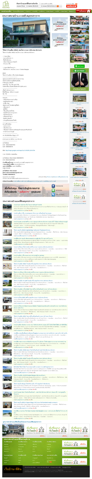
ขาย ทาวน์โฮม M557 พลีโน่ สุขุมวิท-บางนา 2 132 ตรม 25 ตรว (31, 297)
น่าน (34, 449)
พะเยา (34, 451)
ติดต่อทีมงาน (50, 458)
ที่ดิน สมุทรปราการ (20, 244)
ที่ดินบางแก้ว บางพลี (51, 181)
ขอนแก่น (49, 446)
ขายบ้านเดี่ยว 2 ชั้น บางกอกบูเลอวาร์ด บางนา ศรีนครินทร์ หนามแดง (32, 213)
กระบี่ (19, 458)
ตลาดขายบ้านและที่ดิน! (30, 471)
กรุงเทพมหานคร (22, 444)
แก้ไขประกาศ (49, 176)
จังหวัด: (30, 6)
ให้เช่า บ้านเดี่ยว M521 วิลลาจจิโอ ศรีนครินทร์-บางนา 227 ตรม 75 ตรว (33, 316)
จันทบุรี (5, 458)
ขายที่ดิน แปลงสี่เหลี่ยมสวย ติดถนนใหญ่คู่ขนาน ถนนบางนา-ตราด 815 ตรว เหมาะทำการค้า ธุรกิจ (40, 333)
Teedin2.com (60, 470)
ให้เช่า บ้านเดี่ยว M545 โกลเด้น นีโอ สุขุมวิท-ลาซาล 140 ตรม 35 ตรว (33, 358)
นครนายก (20, 451)
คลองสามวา (7, 449)
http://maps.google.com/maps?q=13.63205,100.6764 (20, 150)
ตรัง (19, 462)
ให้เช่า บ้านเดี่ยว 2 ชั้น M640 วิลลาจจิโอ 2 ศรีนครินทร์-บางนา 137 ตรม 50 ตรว (35, 289)
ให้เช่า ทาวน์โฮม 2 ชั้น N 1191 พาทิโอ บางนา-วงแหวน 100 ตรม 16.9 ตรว (34, 272)
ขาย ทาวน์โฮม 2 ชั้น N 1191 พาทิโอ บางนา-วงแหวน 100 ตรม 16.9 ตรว (33, 247)
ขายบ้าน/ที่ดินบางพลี (18, 181)
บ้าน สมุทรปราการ (20, 210)
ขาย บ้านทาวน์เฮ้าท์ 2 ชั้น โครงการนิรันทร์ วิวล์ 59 (28, 205)
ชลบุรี (5, 462)
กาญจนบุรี (35, 458)
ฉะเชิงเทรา (6, 460)
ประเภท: (19, 6)
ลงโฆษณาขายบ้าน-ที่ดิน (55, 467)
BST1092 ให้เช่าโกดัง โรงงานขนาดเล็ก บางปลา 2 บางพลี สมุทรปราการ (34, 367)
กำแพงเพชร (21, 446)
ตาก (34, 460)
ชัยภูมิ (48, 449)
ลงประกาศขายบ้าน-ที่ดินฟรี (43, 467)
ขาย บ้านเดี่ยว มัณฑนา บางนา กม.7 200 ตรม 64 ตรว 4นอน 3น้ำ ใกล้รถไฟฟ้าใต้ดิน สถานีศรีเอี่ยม (40, 324)
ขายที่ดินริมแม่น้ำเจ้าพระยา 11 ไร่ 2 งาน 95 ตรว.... (79, 132)
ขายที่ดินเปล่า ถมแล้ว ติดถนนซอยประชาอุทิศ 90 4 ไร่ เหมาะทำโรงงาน (33, 238)
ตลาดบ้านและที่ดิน (6, 11)
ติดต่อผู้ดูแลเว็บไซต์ (66, 467)
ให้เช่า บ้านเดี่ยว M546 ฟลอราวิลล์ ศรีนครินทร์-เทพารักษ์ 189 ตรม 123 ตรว (34, 350)
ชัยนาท (20, 449)
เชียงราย (35, 444)
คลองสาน (6, 446)
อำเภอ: (44, 6)
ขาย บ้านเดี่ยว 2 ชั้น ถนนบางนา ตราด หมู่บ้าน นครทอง (29, 255)
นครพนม (49, 451)
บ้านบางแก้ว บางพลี (41, 181)
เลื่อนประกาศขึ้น (56, 176)
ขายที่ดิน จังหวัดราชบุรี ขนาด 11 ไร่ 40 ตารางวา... (79, 103)
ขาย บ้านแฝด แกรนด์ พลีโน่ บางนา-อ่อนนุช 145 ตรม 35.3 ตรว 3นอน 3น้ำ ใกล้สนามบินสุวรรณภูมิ (41, 221)
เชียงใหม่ (35, 446)
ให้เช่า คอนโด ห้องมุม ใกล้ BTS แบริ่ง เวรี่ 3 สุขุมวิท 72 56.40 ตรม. (32, 383)
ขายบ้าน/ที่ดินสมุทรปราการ (29, 181)
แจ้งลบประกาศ (64, 176)
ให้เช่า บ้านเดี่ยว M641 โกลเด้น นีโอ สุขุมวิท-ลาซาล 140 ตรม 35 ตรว (33, 264)
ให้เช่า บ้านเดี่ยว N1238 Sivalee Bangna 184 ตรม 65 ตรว (29, 375)
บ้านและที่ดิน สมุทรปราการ (22, 235)
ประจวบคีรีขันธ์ (36, 462)
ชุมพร (19, 460)
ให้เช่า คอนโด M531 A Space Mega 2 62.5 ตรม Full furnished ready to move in (35, 402)
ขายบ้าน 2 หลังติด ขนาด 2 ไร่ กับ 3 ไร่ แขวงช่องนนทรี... (79, 148)
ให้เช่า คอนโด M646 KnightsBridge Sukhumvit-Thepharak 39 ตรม (32, 230)
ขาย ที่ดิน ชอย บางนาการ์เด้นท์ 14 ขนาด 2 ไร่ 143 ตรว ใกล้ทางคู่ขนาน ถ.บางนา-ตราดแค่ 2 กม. (40, 341)
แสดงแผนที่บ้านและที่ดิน (46, 3)
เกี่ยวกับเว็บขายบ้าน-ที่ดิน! (30, 467)
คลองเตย (6, 444)
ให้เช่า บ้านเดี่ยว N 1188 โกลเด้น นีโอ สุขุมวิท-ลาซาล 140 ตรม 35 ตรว (33, 280)
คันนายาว (6, 451)
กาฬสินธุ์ (49, 444)
